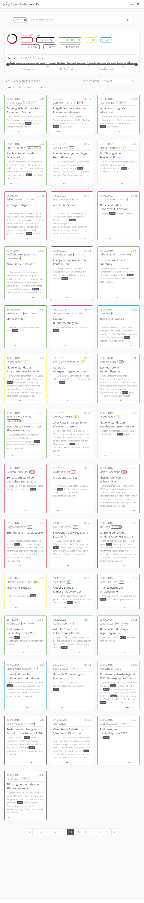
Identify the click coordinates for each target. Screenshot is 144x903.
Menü (134, 4)
